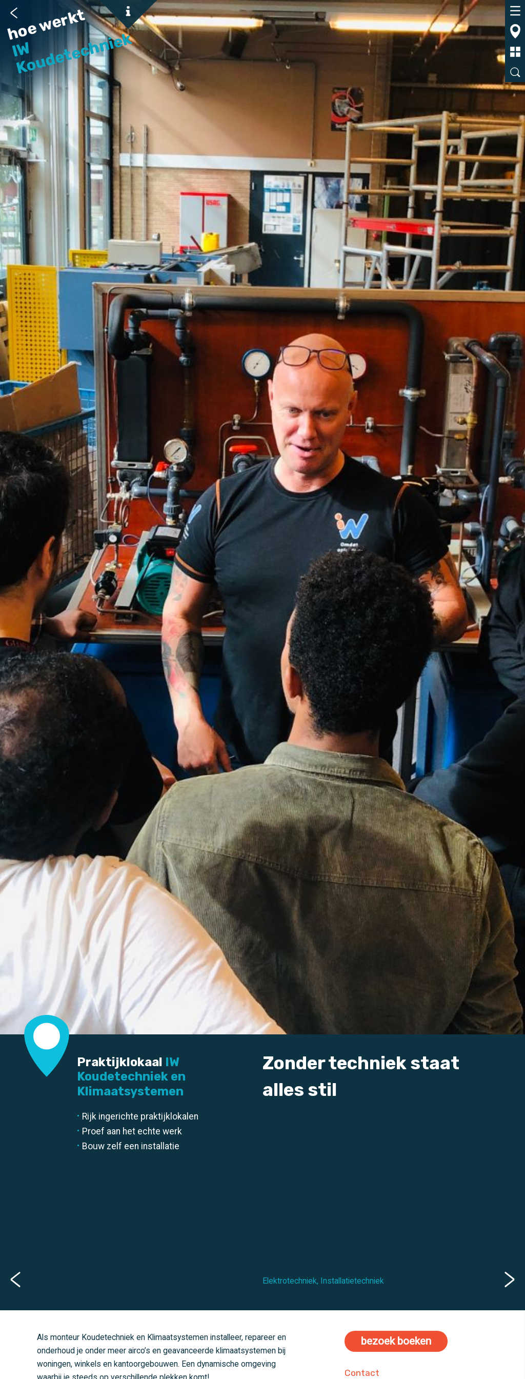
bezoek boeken (396, 1341)
